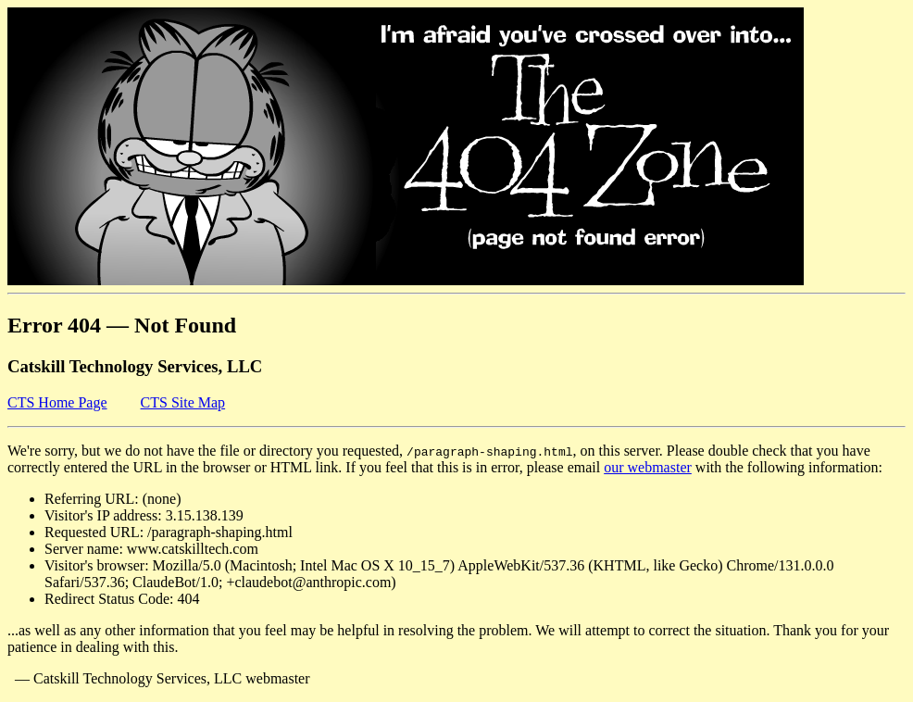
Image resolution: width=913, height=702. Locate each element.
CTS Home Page (57, 402)
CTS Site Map (183, 402)
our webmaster (648, 467)
